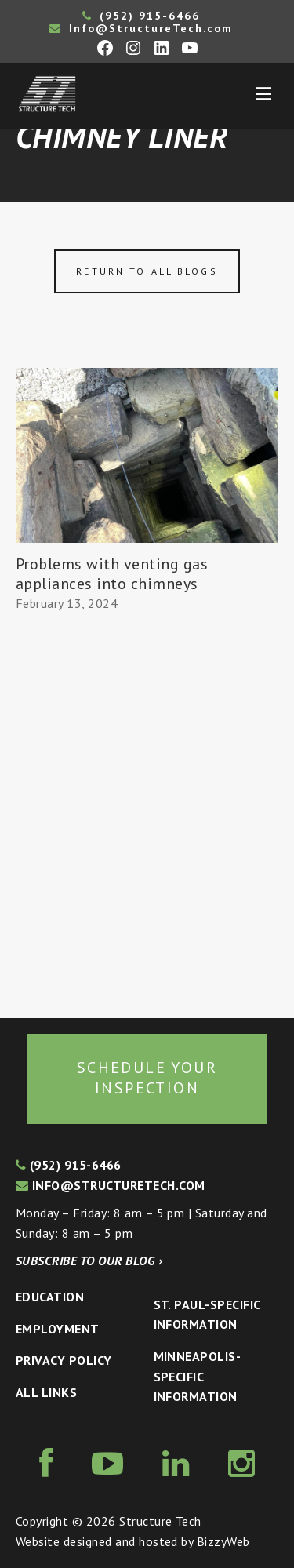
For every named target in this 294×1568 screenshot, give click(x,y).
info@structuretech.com (110, 1185)
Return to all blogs (146, 271)
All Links (46, 1392)
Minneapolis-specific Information (197, 1376)
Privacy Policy (64, 1360)
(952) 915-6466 (141, 15)
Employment (58, 1329)
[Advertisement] (147, 816)
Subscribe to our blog (89, 1260)
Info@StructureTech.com (141, 28)
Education (50, 1296)
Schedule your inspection (147, 1077)
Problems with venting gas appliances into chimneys (112, 574)
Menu (263, 94)
